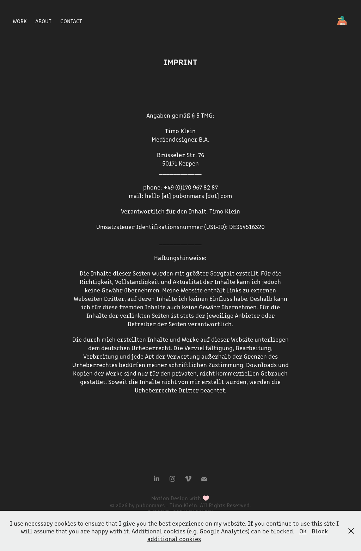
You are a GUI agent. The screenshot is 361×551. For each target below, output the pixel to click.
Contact (71, 21)
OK (303, 531)
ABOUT (43, 21)
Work (20, 21)
